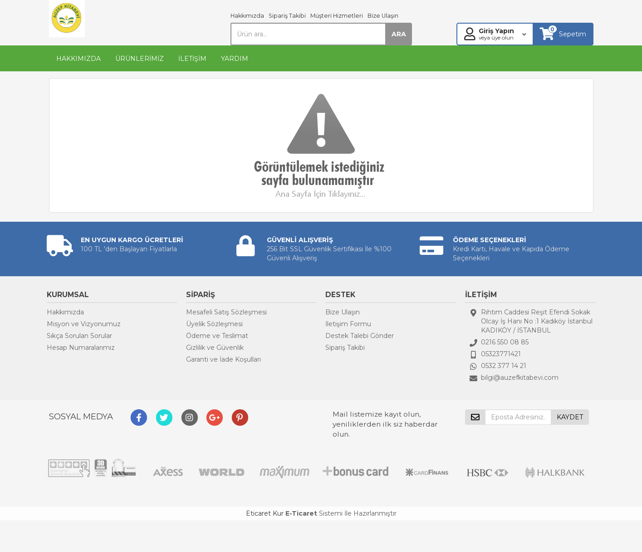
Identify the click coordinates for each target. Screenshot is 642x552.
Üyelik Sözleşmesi (214, 324)
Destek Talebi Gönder (359, 336)
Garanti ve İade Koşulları (223, 359)
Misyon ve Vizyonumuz (84, 324)
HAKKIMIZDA (78, 59)
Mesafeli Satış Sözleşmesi (226, 312)
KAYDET (570, 417)
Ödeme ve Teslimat (217, 336)
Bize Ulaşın (383, 15)
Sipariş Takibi (287, 15)
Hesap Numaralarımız (81, 347)
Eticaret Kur (265, 513)
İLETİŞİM (192, 59)
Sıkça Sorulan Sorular (79, 336)
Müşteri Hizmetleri (336, 15)
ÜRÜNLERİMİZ (139, 59)
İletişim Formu (348, 324)
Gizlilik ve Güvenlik (215, 347)
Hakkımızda (247, 15)
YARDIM (234, 59)
